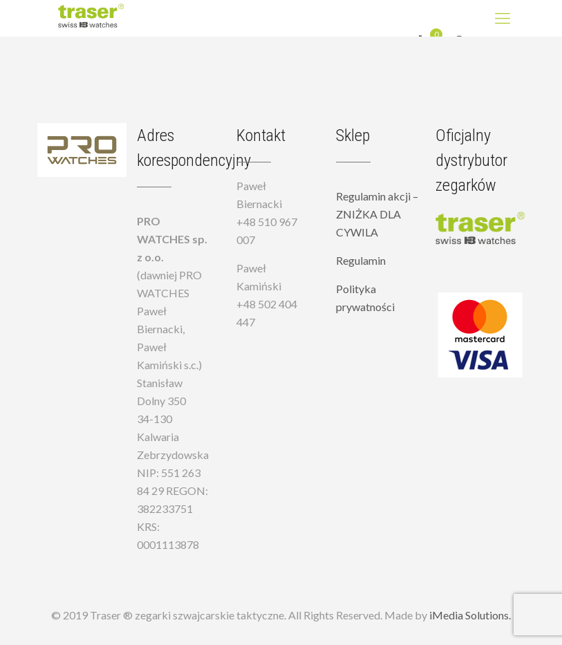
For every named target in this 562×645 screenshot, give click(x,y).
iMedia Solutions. (470, 614)
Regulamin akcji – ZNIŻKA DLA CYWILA (377, 214)
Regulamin (361, 260)
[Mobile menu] (502, 18)
